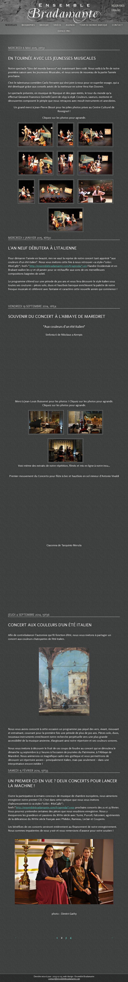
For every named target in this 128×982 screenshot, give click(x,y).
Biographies (28, 25)
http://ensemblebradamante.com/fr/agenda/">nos (45, 807)
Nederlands (118, 5)
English (116, 10)
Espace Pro (64, 31)
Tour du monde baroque (93, 25)
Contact (117, 25)
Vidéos (57, 25)
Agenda (70, 25)
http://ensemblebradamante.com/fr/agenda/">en (58, 266)
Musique (44, 25)
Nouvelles (11, 25)
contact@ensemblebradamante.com (64, 978)
